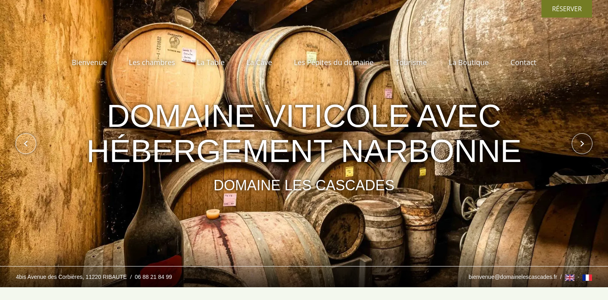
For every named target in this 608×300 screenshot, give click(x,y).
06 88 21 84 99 (153, 277)
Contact (523, 62)
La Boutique (469, 62)
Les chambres (152, 62)
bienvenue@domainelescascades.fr (513, 277)
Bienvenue (89, 62)
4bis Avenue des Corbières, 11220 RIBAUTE (72, 277)
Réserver (567, 8)
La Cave (259, 62)
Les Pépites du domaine (334, 62)
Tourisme (411, 62)
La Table (211, 62)
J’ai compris (382, 259)
